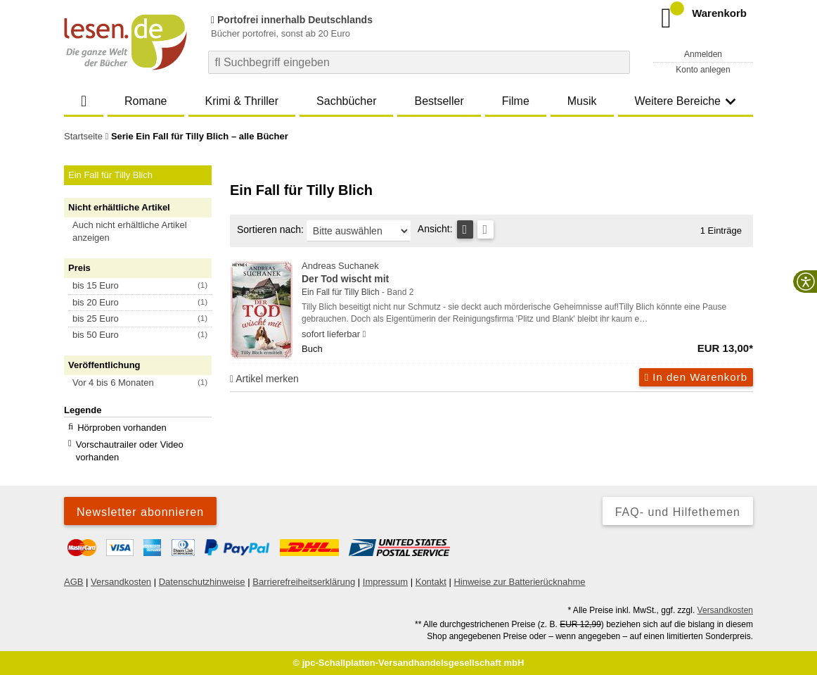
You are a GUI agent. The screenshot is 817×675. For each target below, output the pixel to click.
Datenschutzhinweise (202, 581)
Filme (515, 101)
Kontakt (431, 581)
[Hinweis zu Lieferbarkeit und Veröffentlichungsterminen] (364, 334)
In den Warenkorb (696, 377)
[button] (144, 231)
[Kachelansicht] (485, 229)
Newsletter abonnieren (140, 512)
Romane (145, 101)
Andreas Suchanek (527, 273)
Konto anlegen (703, 70)
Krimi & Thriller (241, 101)
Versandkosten (121, 581)
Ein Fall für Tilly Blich (341, 292)
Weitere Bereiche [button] (685, 101)
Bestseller (438, 101)
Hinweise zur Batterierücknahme (519, 581)
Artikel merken (264, 378)
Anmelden (703, 54)
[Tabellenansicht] (465, 229)
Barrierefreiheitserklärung (303, 581)
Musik (582, 101)
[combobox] (419, 62)
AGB (73, 581)
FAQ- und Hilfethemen (677, 512)
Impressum (385, 581)
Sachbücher (346, 101)
